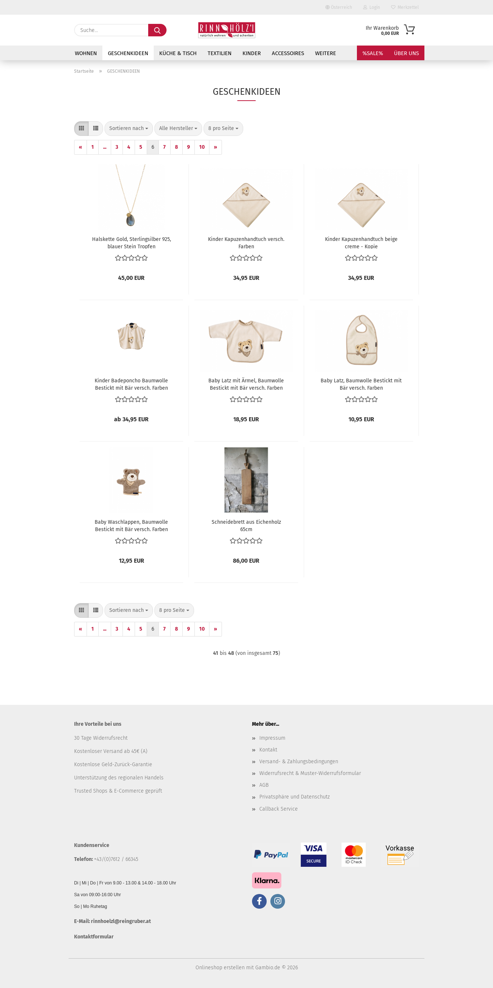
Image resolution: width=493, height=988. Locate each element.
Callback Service (278, 809)
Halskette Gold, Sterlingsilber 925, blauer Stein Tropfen (131, 242)
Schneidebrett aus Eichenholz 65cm (246, 525)
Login (371, 7)
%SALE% (372, 53)
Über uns (406, 53)
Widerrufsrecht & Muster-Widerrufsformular (310, 773)
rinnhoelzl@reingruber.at (121, 921)
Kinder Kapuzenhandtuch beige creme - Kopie (361, 242)
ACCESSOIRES (288, 53)
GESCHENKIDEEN (128, 53)
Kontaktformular (94, 937)
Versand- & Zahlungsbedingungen (298, 761)
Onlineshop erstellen (220, 967)
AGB (264, 785)
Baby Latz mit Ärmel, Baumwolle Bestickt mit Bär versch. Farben (246, 384)
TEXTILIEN (219, 53)
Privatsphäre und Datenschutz (294, 797)
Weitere (325, 53)
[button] (81, 128)
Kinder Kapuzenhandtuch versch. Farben (246, 242)
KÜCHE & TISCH (178, 53)
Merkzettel (405, 7)
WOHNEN (86, 53)
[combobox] (129, 128)
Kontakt (268, 750)
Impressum (272, 738)
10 (202, 147)
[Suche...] (157, 30)
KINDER (251, 53)
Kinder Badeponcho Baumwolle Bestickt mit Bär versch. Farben (131, 384)
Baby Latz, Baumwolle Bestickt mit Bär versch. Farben (361, 384)
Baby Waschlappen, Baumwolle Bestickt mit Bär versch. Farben (131, 525)
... (104, 147)
